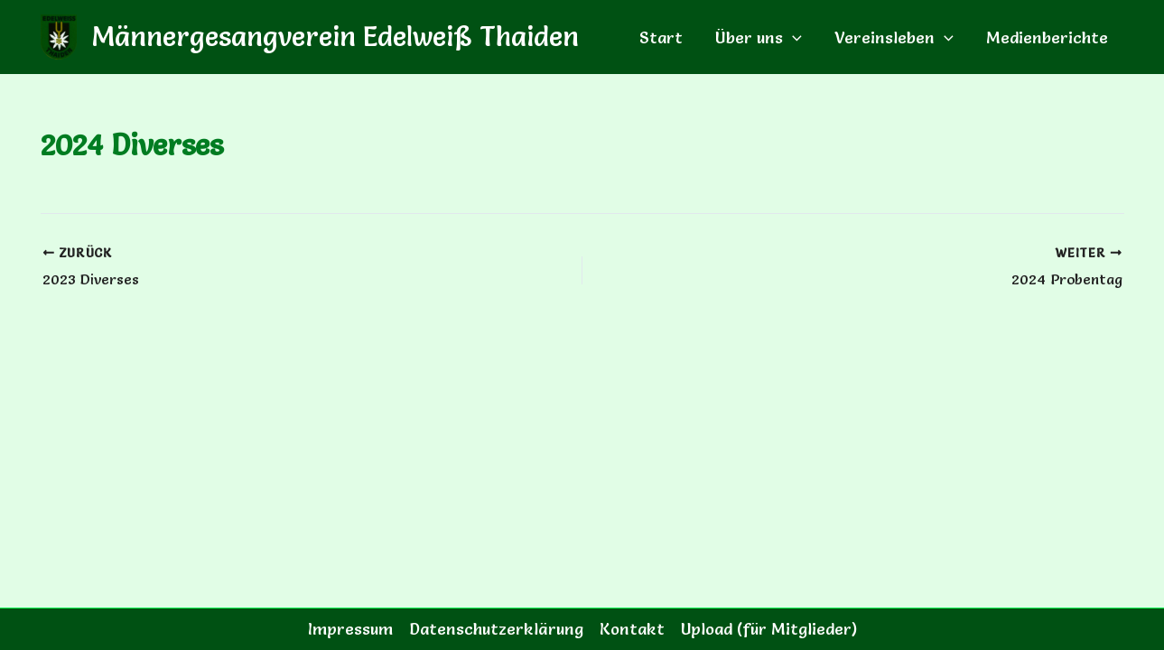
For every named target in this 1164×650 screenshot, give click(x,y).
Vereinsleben (894, 37)
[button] (792, 37)
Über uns (758, 37)
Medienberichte (1047, 37)
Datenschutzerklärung (496, 628)
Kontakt (632, 628)
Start (661, 37)
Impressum (350, 628)
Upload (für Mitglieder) (769, 628)
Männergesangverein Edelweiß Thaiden (335, 36)
